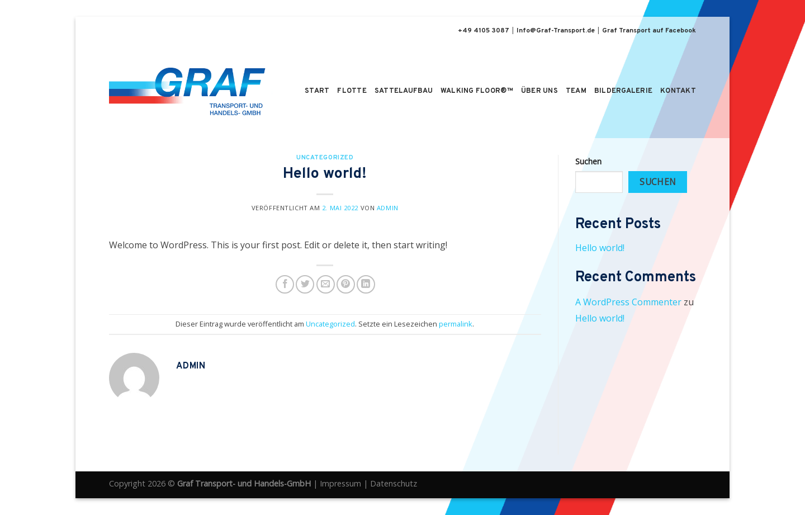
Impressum (340, 483)
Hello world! (599, 248)
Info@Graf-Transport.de (556, 30)
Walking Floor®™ (477, 91)
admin (388, 208)
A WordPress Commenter (628, 302)
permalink (455, 324)
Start (317, 91)
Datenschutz (393, 483)
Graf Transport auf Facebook (649, 30)
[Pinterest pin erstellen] (346, 284)
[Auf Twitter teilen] (305, 284)
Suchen (588, 161)
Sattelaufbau (404, 91)
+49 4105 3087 (483, 30)
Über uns (539, 91)
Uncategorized (324, 158)
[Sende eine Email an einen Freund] (325, 284)
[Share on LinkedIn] (366, 284)
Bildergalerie (623, 91)
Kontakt (678, 91)
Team (576, 91)
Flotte (352, 91)
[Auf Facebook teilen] (285, 284)
